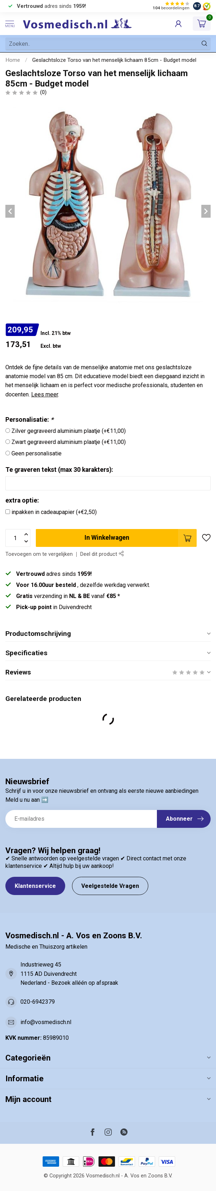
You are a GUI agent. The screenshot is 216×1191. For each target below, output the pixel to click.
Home (12, 60)
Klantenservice (35, 886)
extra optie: (22, 500)
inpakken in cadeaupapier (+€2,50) (54, 512)
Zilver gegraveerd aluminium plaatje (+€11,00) (68, 431)
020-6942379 (37, 1001)
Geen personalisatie (36, 453)
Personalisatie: (29, 419)
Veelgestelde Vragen (110, 886)
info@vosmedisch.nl (45, 1022)
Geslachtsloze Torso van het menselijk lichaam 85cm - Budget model (114, 60)
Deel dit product (102, 554)
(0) (43, 92)
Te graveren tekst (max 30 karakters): (59, 469)
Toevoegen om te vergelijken (39, 554)
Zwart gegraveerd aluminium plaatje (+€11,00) (68, 442)
